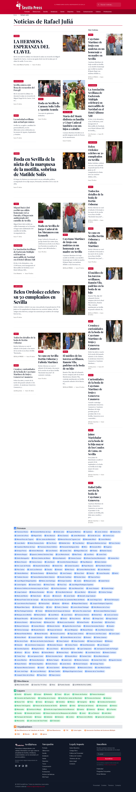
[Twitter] (19, 766)
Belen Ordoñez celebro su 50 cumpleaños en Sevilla (95, 153)
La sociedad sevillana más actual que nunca (24, 120)
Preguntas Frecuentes (103, 771)
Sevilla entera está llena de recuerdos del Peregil (24, 88)
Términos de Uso (75, 758)
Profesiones (108, 11)
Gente (62, 11)
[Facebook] (16, 766)
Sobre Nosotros (74, 748)
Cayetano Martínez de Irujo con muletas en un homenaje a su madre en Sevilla (74, 245)
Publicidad (100, 769)
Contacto (72, 764)
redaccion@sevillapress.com (36, 786)
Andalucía (54, 11)
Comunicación (88, 11)
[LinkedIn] (26, 766)
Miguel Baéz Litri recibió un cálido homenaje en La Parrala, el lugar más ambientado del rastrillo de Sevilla (23, 214)
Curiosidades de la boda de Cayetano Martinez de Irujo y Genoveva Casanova (96, 389)
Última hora (36, 11)
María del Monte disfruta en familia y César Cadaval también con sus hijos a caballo (73, 122)
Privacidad (96, 785)
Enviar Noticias (101, 774)
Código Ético (74, 750)
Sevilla (45, 11)
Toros (78, 11)
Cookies (103, 785)
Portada (27, 11)
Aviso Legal (73, 761)
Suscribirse (108, 758)
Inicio (15, 15)
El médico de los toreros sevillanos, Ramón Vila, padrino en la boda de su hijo (74, 362)
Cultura (98, 11)
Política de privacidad (110, 764)
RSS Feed (45, 777)
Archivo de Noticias (48, 774)
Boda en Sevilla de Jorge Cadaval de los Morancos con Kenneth (48, 230)
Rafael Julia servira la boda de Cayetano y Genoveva (94, 493)
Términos (111, 785)
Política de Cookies (76, 756)
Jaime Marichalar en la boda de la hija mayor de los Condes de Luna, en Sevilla (96, 444)
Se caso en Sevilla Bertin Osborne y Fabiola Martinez (48, 359)
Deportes (70, 11)
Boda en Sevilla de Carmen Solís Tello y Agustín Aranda (49, 106)
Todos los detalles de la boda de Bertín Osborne (24, 340)
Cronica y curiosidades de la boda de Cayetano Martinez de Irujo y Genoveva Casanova (24, 373)
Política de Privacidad (76, 753)
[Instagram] (23, 766)
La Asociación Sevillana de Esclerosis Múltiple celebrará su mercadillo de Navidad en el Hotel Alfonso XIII (25, 254)
